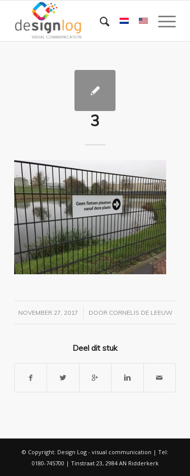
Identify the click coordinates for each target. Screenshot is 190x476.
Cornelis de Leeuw (140, 312)
